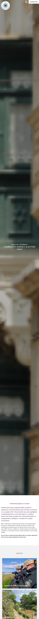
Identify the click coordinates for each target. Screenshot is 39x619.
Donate (34, 2)
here (24, 537)
